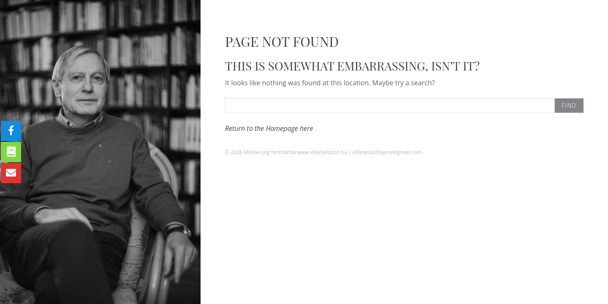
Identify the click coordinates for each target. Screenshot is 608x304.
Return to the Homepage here (269, 128)
